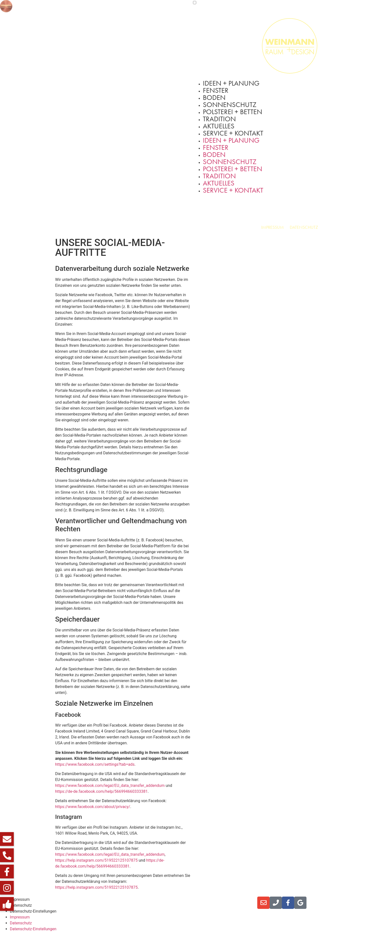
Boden (214, 97)
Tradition (219, 118)
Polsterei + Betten (232, 111)
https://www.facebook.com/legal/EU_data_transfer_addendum (110, 785)
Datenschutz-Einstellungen (33, 911)
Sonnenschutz (230, 104)
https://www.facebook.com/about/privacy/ (92, 806)
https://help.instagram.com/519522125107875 (96, 860)
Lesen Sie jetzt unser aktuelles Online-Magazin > (172, 899)
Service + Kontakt (233, 133)
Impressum (272, 227)
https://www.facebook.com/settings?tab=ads (94, 764)
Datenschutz (304, 227)
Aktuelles (218, 126)
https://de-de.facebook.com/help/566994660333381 (101, 791)
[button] (7, 904)
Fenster (215, 90)
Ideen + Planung (231, 83)
